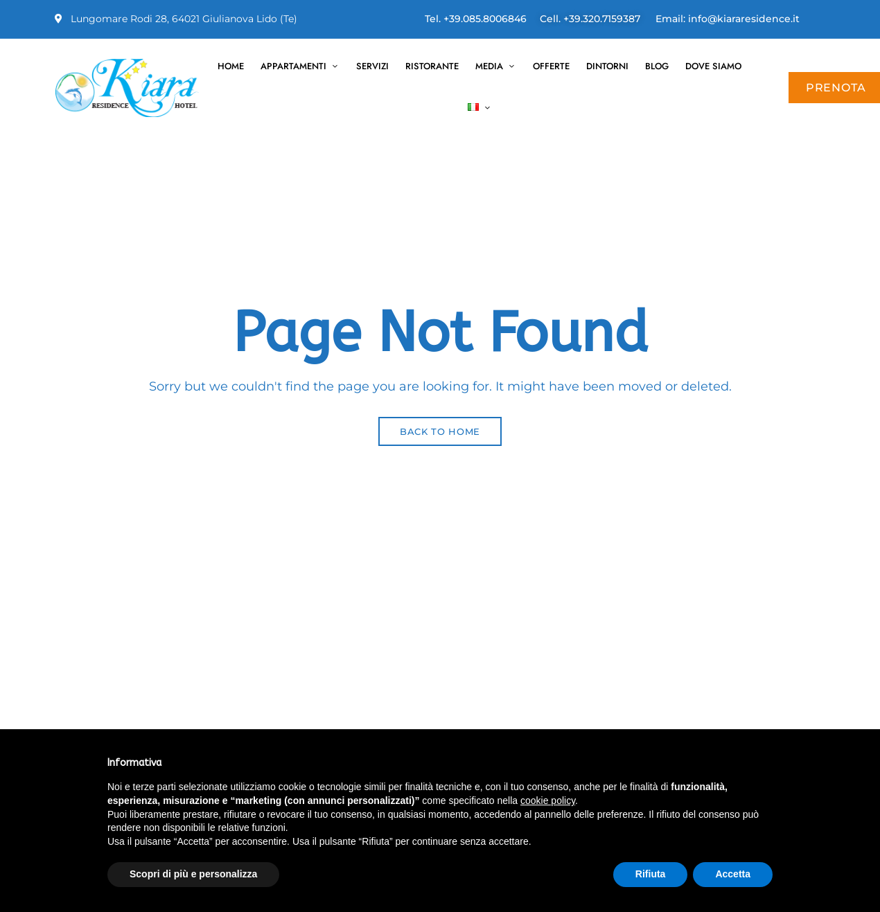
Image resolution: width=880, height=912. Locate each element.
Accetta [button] (732, 873)
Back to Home (440, 431)
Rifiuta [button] (650, 873)
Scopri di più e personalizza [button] (193, 873)
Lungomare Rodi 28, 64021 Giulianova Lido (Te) (176, 18)
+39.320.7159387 (601, 18)
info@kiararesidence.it (744, 18)
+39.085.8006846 (485, 18)
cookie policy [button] (547, 800)
